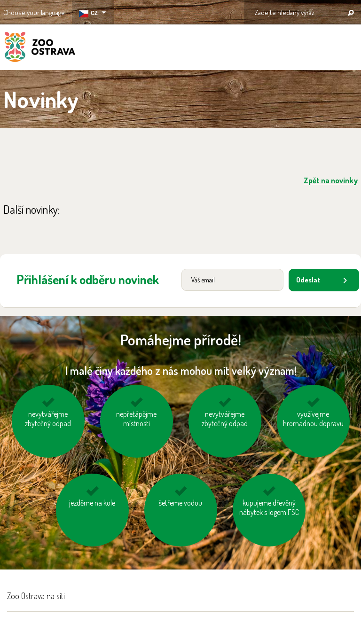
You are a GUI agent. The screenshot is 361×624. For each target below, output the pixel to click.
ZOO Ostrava (40, 48)
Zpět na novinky (331, 180)
